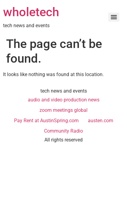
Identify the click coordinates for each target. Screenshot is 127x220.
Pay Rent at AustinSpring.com (46, 120)
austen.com (100, 120)
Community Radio (63, 131)
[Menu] (113, 17)
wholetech (31, 12)
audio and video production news (63, 100)
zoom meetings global (63, 110)
